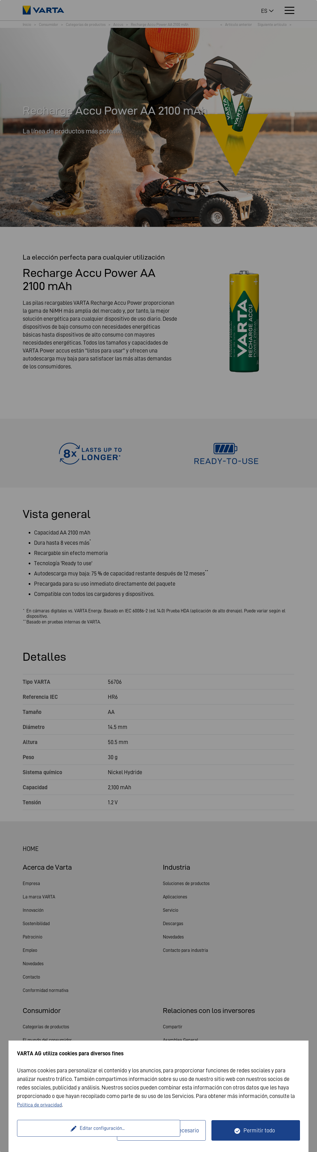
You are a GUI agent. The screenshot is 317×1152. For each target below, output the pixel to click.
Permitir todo (259, 1130)
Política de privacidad (42, 1104)
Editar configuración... (67, 1130)
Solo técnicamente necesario (165, 1130)
